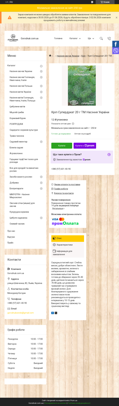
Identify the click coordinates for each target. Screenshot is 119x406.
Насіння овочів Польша (21, 86)
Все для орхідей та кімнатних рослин (24, 169)
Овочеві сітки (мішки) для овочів (22, 204)
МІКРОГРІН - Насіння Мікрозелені (19, 196)
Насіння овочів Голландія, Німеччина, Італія (22, 78)
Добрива (14, 183)
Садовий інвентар (18, 141)
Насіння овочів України (68, 56)
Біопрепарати (16, 188)
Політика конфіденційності (79, 403)
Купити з (84, 145)
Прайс (10, 243)
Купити (61, 145)
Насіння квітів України (20, 92)
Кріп (83, 56)
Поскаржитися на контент (55, 403)
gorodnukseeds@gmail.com (20, 313)
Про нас (11, 231)
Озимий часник (17, 224)
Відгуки (11, 237)
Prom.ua (73, 400)
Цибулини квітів (17, 106)
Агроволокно (16, 153)
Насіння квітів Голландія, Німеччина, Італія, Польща (22, 99)
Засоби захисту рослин (21, 177)
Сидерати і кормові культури (24, 130)
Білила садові (16, 147)
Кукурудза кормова (19, 212)
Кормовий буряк (18, 118)
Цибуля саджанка (18, 218)
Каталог (74, 38)
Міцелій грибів (17, 112)
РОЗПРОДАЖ (16, 124)
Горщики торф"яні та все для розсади (24, 160)
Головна (58, 38)
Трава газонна (17, 136)
